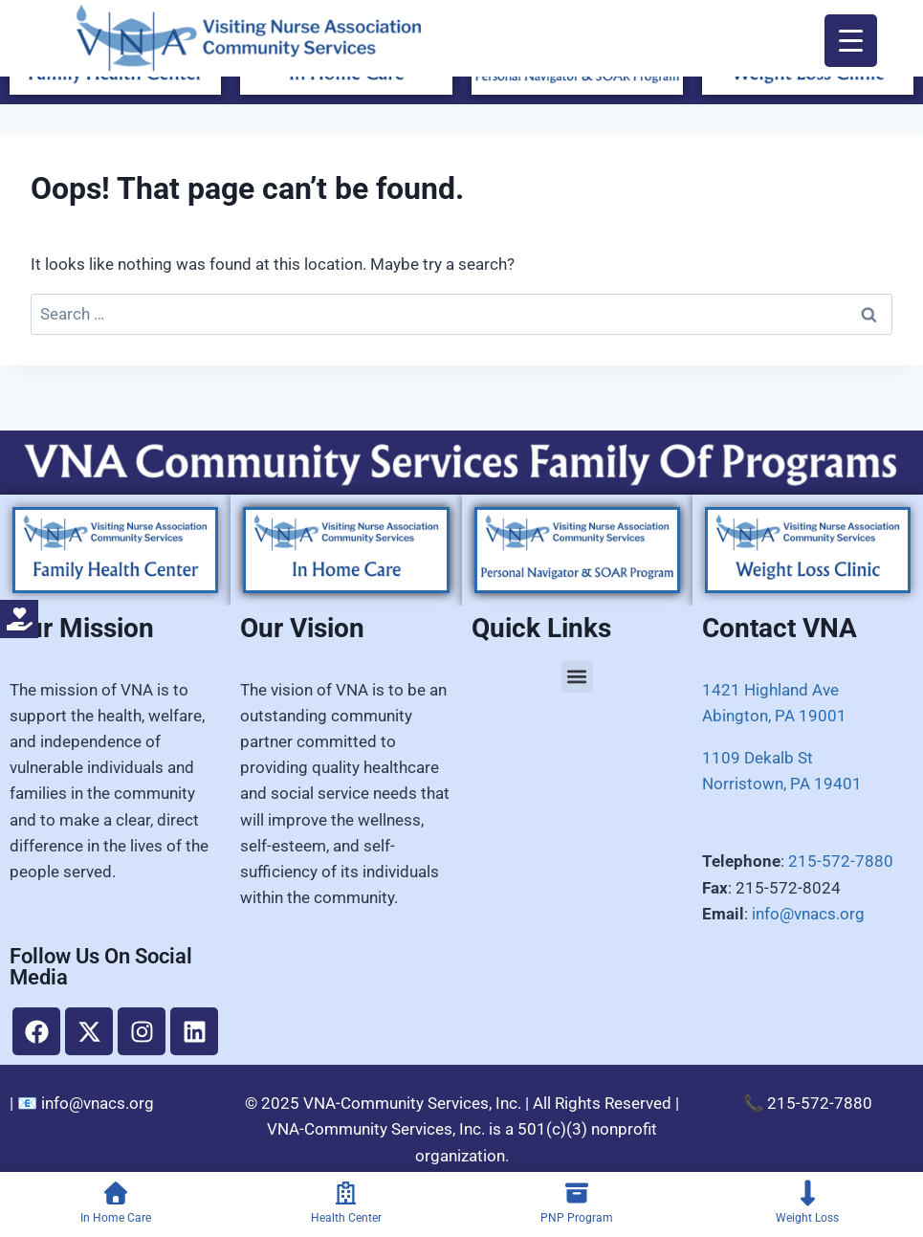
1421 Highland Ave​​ (770, 689)
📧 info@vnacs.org (85, 1103)
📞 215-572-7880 (807, 1103)
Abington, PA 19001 (774, 715)
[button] (577, 677)
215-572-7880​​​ (840, 861)
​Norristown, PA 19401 (782, 783)
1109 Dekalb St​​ (757, 757)
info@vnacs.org (808, 913)
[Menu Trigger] (850, 40)
